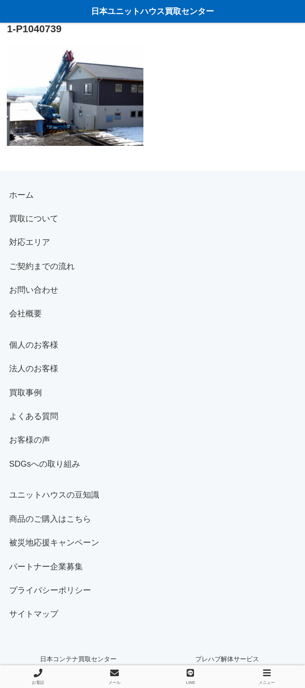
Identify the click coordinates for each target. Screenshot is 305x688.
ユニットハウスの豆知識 (54, 494)
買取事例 (25, 392)
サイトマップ (33, 613)
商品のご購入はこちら (50, 518)
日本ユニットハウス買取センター (152, 11)
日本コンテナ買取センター (78, 659)
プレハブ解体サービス (227, 659)
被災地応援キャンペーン (54, 542)
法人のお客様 (33, 368)
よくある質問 (33, 416)
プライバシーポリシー (50, 590)
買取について (33, 218)
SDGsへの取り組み (44, 464)
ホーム (21, 194)
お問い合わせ (33, 289)
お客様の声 (29, 439)
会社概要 (25, 313)
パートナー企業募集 (46, 566)
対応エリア (29, 242)
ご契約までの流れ (42, 266)
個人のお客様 (33, 344)
